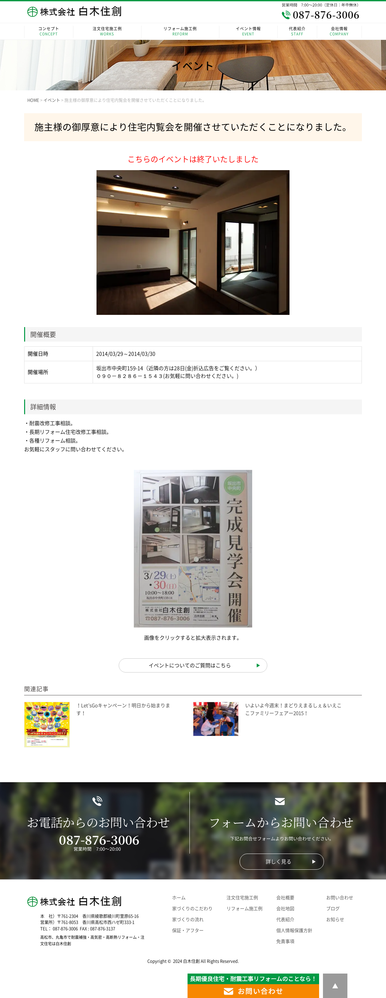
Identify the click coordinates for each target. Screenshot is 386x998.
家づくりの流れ (188, 919)
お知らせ (335, 919)
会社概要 (285, 897)
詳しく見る (278, 861)
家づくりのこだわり (192, 908)
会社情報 (339, 32)
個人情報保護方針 (294, 930)
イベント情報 (248, 32)
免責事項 (285, 941)
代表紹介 (297, 32)
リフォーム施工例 (180, 32)
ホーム (179, 897)
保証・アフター (188, 930)
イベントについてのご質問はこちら (190, 665)
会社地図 (285, 908)
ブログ (333, 908)
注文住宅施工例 (107, 32)
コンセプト (48, 32)
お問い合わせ (339, 897)
